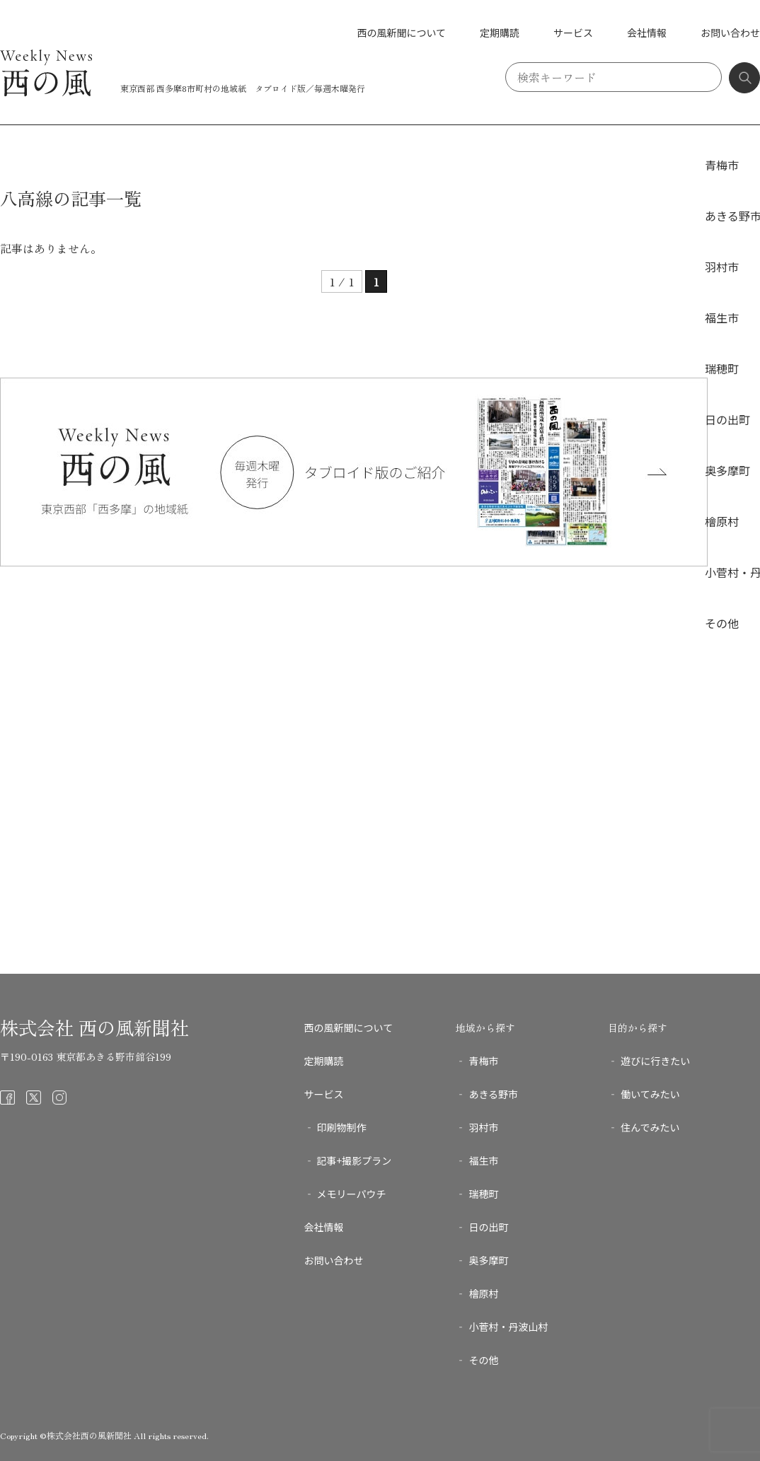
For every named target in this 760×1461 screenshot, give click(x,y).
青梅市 (722, 164)
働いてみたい (650, 1094)
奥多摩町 (727, 470)
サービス (573, 32)
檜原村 (722, 521)
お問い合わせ (730, 32)
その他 (722, 623)
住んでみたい (650, 1127)
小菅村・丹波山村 (508, 1327)
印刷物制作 (342, 1127)
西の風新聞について (401, 32)
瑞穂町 (722, 368)
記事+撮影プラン (354, 1160)
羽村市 (722, 266)
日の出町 (727, 419)
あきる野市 (493, 1094)
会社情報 (647, 32)
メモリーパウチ (351, 1194)
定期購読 (499, 32)
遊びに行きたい (655, 1061)
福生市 (722, 317)
